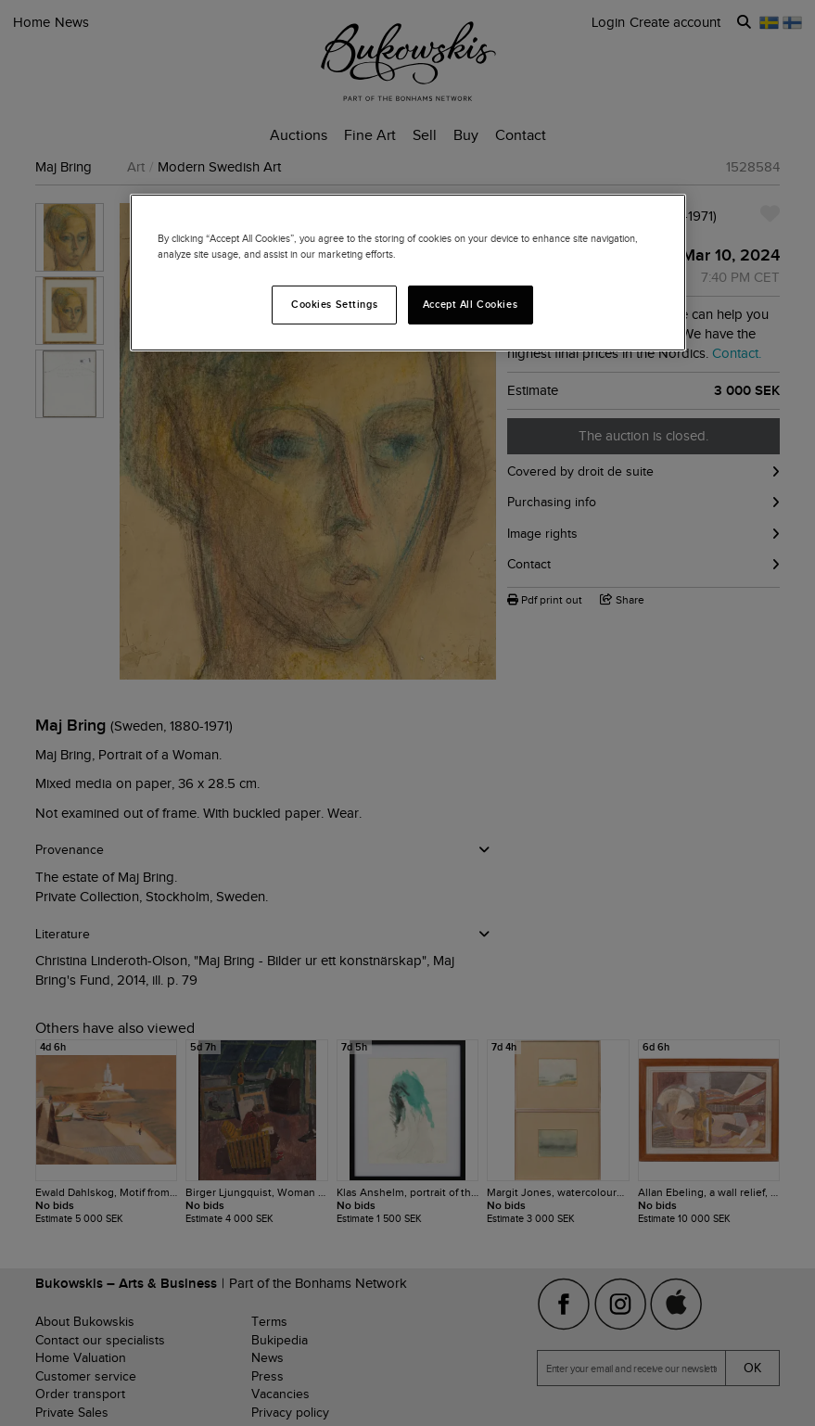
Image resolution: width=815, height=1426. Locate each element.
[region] (408, 272)
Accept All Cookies (470, 304)
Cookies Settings (334, 304)
